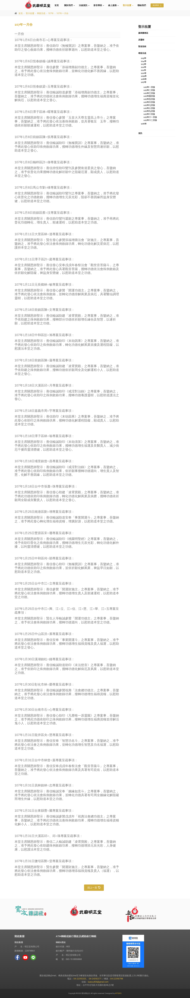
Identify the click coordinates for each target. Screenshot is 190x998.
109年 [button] (144, 76)
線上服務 (112, 5)
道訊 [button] (140, 133)
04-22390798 (116, 978)
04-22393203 (79, 978)
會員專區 (157, 5)
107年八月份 (149, 108)
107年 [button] (143, 82)
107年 (51, 13)
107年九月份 (149, 111)
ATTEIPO (118, 993)
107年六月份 (149, 102)
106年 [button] (144, 124)
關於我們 (68, 5)
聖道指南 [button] (142, 46)
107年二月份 (149, 90)
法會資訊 (83, 5)
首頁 (56, 5)
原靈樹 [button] (141, 40)
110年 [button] (143, 73)
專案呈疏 (41, 13)
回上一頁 (93, 887)
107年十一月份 (150, 117)
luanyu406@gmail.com (98, 982)
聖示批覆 (127, 5)
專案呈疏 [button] (142, 53)
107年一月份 (62, 13)
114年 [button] (143, 61)
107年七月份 (149, 105)
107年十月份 (149, 114)
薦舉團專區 (143, 33)
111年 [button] (143, 70)
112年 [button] (143, 67)
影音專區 (98, 5)
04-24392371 (95, 978)
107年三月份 (149, 93)
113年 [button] (143, 64)
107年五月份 (149, 99)
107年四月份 (149, 96)
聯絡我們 (141, 5)
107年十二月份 (150, 120)
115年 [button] (143, 58)
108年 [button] (144, 79)
